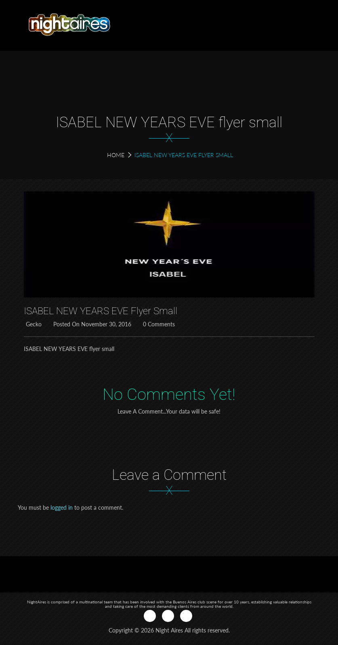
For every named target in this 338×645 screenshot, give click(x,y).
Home (115, 154)
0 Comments (158, 324)
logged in (61, 507)
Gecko (33, 324)
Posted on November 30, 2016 (91, 324)
